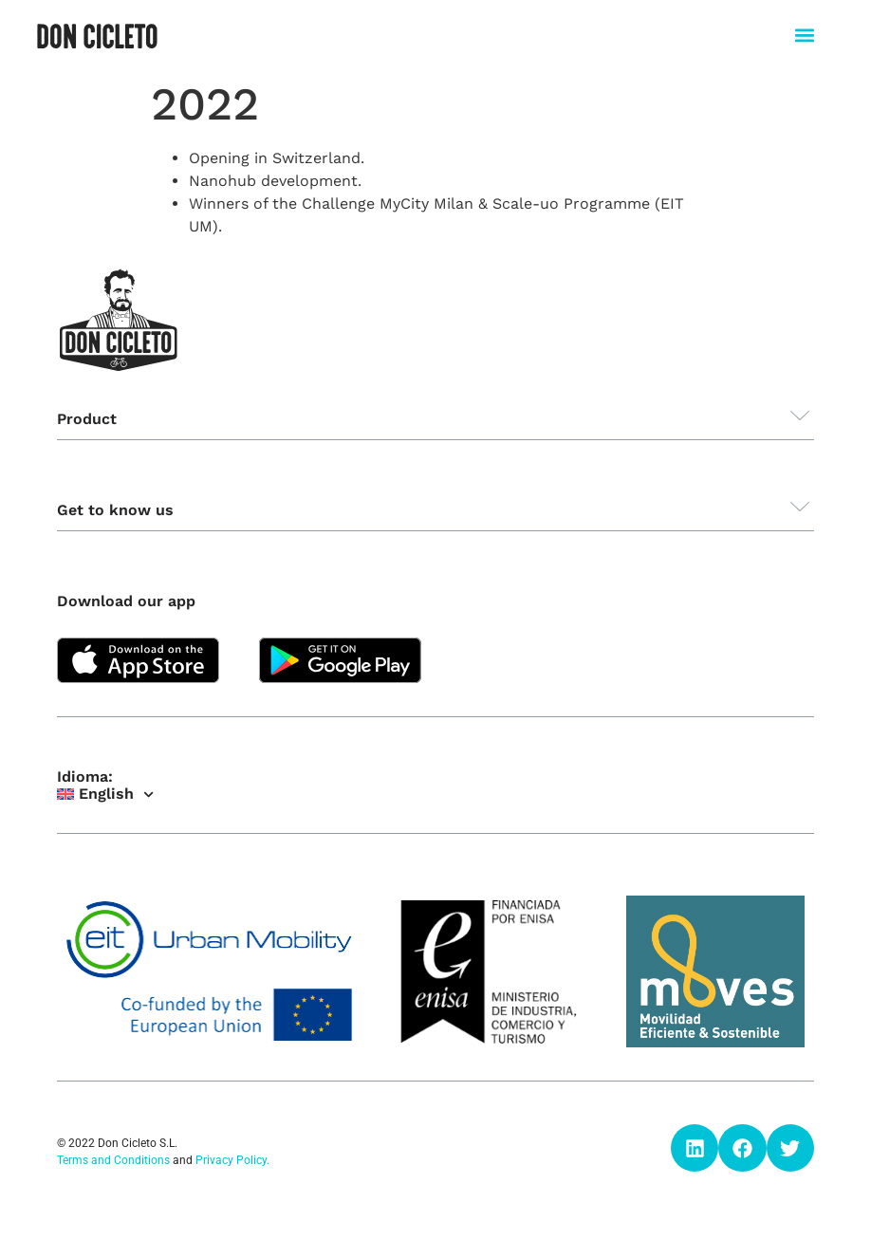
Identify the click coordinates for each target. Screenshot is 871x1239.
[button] (804, 34)
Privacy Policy (231, 1160)
